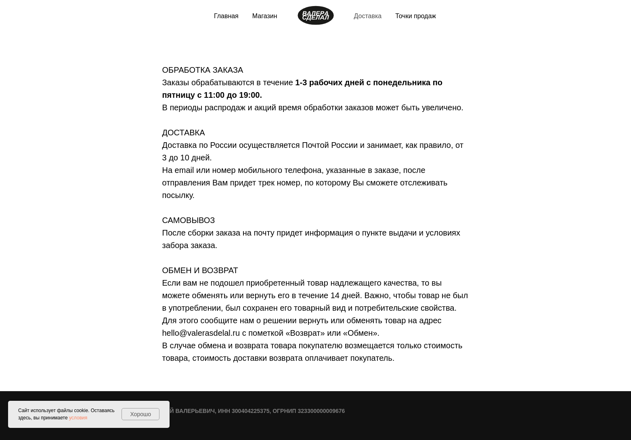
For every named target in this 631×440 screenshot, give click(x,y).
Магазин (264, 16)
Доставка (368, 16)
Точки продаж (415, 16)
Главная (226, 16)
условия (78, 418)
